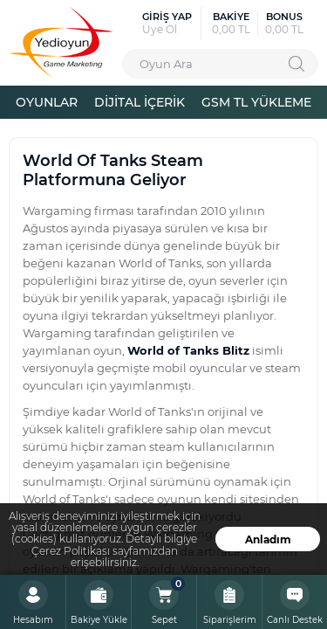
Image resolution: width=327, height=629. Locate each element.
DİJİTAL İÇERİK (139, 101)
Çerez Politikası (70, 550)
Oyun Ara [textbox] (166, 63)
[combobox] (220, 64)
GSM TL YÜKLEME (256, 101)
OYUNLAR (47, 101)
